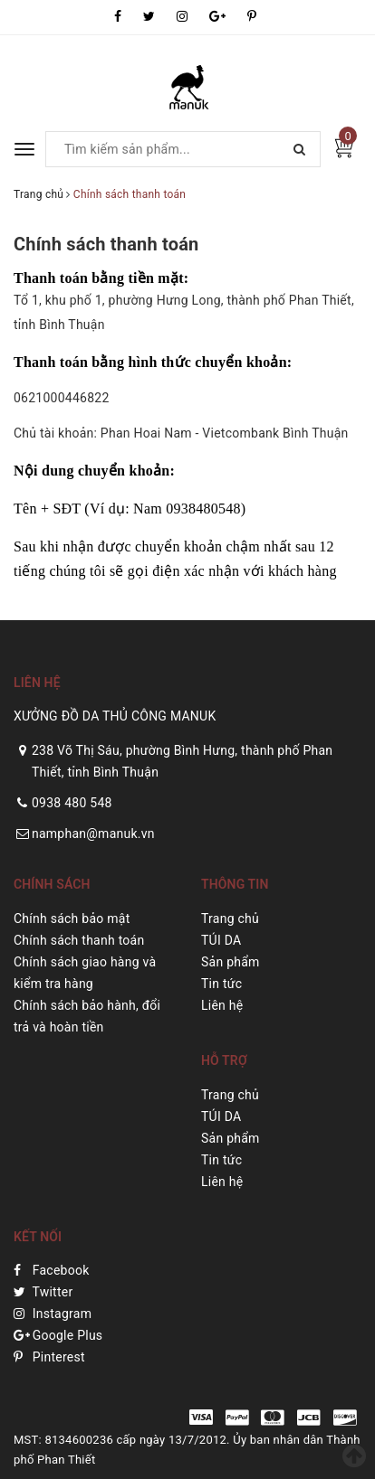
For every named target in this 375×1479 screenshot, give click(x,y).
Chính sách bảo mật (72, 918)
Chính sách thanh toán (106, 244)
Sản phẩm (230, 962)
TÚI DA (221, 940)
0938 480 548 (72, 803)
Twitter (43, 1292)
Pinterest (49, 1357)
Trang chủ (230, 918)
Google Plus (58, 1335)
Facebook (52, 1270)
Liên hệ (222, 1005)
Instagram (52, 1313)
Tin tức (221, 983)
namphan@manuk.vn (93, 833)
